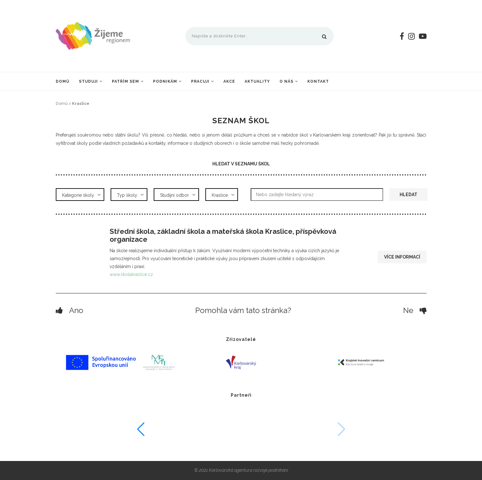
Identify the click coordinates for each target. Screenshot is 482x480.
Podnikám (165, 81)
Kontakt (318, 81)
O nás (286, 81)
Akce (229, 81)
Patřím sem (125, 81)
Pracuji (200, 81)
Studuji (88, 81)
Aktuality (257, 81)
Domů (62, 81)
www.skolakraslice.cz (131, 274)
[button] (412, 429)
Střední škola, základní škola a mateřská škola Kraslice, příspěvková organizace (223, 235)
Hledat (408, 194)
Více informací (402, 256)
